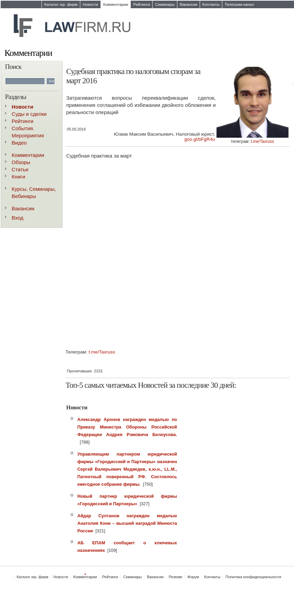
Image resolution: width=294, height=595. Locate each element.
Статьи (20, 169)
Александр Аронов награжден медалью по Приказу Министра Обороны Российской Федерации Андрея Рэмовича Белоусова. (127, 427)
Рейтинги (141, 4)
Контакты (211, 4)
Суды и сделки (29, 114)
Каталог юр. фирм (61, 4)
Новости (90, 4)
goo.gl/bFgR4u (200, 139)
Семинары (165, 4)
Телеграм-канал (239, 4)
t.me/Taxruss (262, 141)
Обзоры (21, 162)
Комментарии (115, 4)
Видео (19, 143)
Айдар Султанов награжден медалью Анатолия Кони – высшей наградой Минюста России (127, 523)
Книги (18, 176)
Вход (17, 218)
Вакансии (188, 4)
